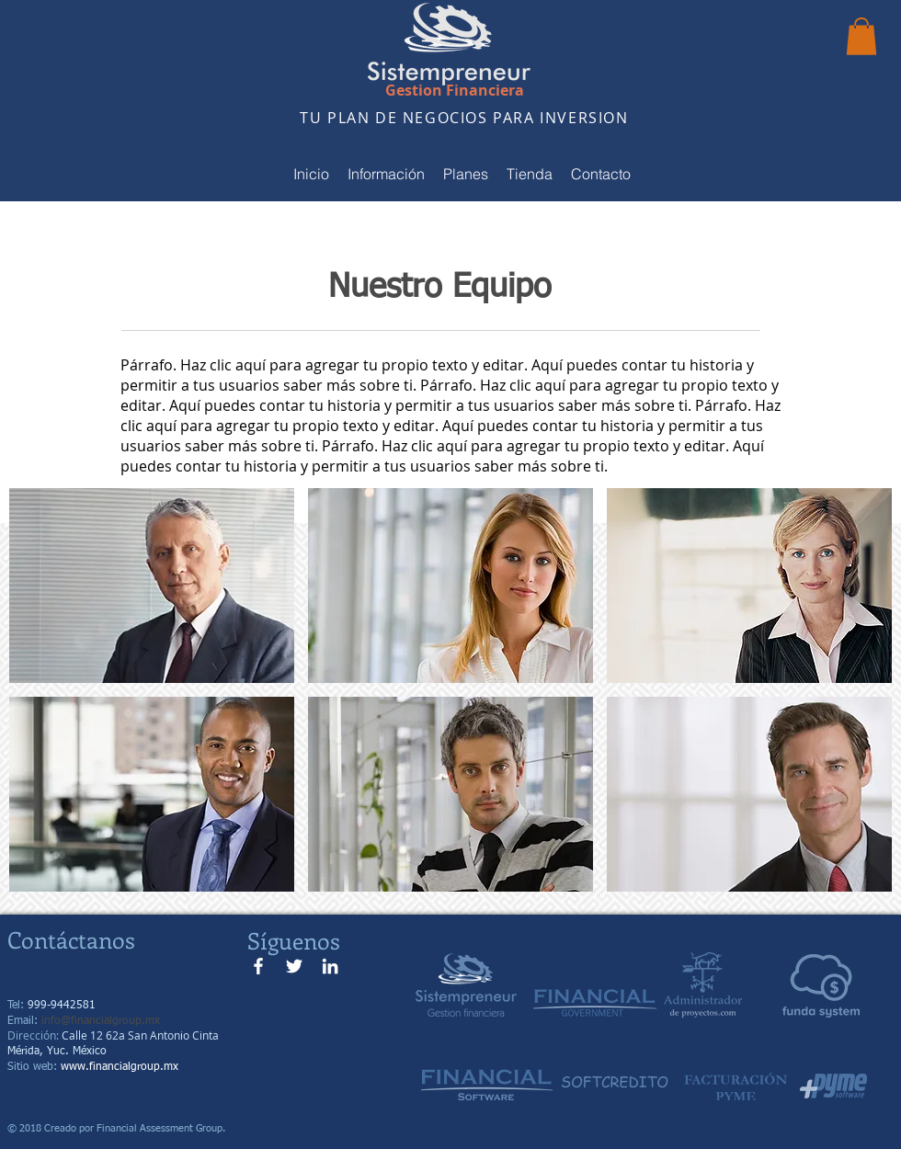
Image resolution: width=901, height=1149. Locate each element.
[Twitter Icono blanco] (294, 966)
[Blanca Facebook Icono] (258, 966)
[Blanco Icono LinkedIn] (330, 966)
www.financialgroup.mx (119, 1067)
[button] (861, 36)
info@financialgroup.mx (100, 1021)
